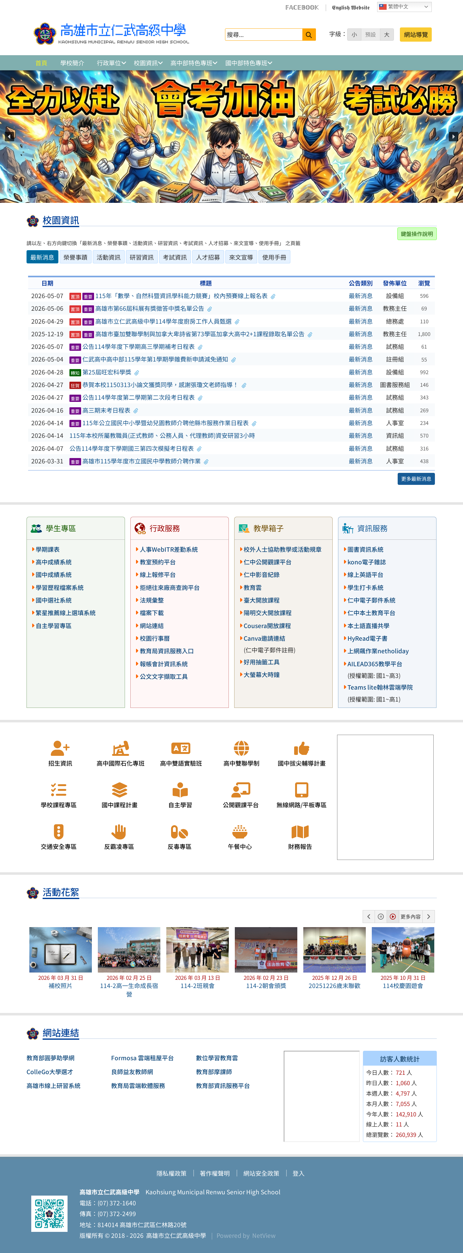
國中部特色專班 (246, 62)
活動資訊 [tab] (109, 257)
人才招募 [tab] (208, 257)
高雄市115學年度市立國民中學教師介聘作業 (138, 460)
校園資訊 (146, 62)
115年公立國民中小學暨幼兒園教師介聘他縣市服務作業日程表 (162, 422)
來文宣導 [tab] (241, 257)
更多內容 (411, 916)
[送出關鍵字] (309, 34)
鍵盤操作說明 (417, 234)
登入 (299, 1173)
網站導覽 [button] (416, 34)
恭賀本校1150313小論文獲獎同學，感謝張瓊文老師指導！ (157, 384)
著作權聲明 (215, 1173)
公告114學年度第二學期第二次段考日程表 (135, 397)
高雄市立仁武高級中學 (175, 1235)
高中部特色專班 (191, 62)
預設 (370, 34)
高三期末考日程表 (103, 410)
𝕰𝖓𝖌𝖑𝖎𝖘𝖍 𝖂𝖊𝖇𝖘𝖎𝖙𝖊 (351, 7)
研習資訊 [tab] (142, 257)
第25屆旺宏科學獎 (104, 372)
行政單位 (109, 62)
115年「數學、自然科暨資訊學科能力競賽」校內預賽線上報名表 (172, 295)
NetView (264, 1235)
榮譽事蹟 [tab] (75, 257)
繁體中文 (393, 7)
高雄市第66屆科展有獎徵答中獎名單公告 (140, 308)
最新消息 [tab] (42, 257)
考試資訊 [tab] (175, 257)
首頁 (41, 62)
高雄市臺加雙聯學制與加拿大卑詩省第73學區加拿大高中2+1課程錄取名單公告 (190, 333)
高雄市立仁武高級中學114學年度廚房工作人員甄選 (154, 321)
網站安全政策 (261, 1173)
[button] (9, 136)
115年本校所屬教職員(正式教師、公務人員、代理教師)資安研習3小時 (162, 435)
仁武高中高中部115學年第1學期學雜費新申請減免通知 (152, 359)
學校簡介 (72, 62)
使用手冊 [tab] (274, 257)
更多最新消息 (416, 478)
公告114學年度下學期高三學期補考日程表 (135, 346)
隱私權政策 (172, 1173)
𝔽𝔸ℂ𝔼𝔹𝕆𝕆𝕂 (302, 7)
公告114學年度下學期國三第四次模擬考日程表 (135, 448)
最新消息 (361, 295)
